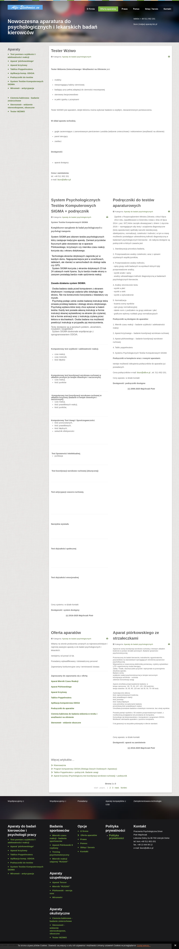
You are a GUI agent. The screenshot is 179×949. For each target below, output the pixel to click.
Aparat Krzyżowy (59, 692)
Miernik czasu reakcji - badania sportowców (58, 838)
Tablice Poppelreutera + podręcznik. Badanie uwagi (75, 772)
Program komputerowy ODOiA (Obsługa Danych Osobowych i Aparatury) (85, 769)
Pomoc (136, 9)
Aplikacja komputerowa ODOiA (65, 703)
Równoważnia (59, 765)
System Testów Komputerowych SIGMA (25, 82)
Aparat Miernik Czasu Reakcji (64, 681)
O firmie (91, 9)
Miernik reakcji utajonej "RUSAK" (59, 860)
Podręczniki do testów (21, 77)
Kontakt (167, 9)
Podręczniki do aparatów (62, 708)
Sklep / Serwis (151, 9)
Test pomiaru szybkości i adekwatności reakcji (22, 55)
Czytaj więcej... (144, 945)
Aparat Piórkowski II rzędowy (61, 846)
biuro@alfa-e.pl (64, 179)
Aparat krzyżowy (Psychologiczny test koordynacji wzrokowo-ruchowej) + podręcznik (90, 776)
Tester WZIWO (17, 111)
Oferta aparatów (108, 9)
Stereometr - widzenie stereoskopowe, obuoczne (21, 106)
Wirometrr (57, 897)
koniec (124, 787)
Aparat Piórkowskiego (61, 687)
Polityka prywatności (116, 837)
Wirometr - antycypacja (22, 88)
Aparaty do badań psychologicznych (76, 57)
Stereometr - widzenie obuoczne (66, 723)
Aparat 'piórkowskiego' (22, 61)
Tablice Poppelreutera (61, 698)
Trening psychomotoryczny (59, 853)
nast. (117, 787)
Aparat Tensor (59, 882)
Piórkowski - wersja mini (61, 892)
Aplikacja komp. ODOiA (22, 73)
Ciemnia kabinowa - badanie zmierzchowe (23, 99)
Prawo (125, 9)
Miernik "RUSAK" (61, 886)
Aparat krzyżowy (18, 65)
